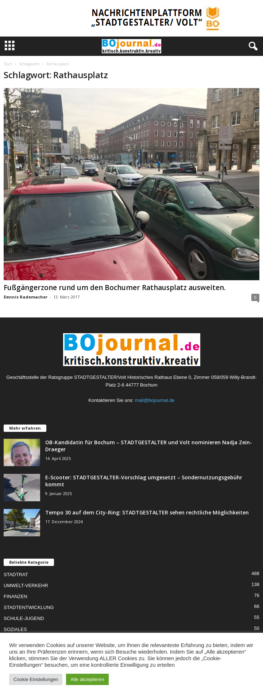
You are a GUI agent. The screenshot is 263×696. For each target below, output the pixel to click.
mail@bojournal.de (155, 400)
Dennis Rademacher (25, 297)
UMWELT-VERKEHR (26, 585)
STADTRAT (16, 574)
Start (8, 63)
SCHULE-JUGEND (24, 618)
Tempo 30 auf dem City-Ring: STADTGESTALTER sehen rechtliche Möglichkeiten (147, 512)
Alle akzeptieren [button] (87, 679)
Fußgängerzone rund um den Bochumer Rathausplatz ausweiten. (114, 287)
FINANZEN (15, 596)
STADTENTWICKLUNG (29, 607)
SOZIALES (15, 629)
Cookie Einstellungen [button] (35, 679)
